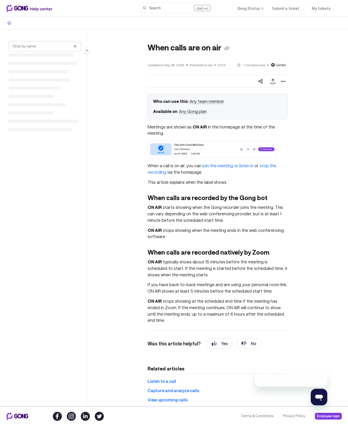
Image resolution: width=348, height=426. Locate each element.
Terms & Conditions (257, 416)
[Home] (30, 8)
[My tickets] (321, 8)
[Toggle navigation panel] (87, 50)
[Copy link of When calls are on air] (227, 48)
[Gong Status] (248, 8)
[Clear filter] (75, 46)
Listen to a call (162, 381)
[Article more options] (283, 81)
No (249, 343)
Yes (220, 343)
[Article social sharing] (260, 81)
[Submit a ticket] (285, 8)
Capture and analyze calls (173, 390)
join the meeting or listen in (227, 165)
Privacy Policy (294, 416)
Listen (278, 65)
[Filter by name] (44, 46)
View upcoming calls (167, 399)
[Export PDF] (273, 81)
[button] (176, 8)
